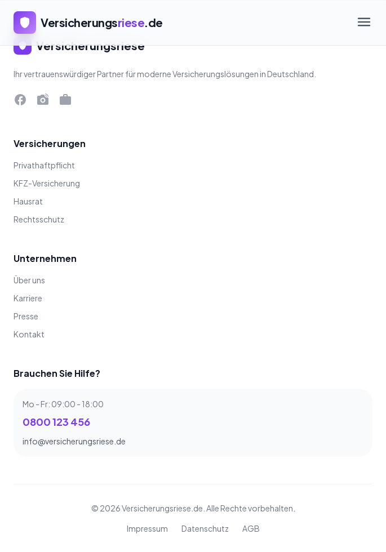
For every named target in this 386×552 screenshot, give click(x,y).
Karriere (28, 298)
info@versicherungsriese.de (74, 441)
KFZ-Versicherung (47, 183)
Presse (26, 316)
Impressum (147, 528)
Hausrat (28, 201)
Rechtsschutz (39, 219)
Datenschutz (205, 528)
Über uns (29, 280)
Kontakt (29, 334)
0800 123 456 (56, 421)
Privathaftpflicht (44, 165)
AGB (251, 528)
